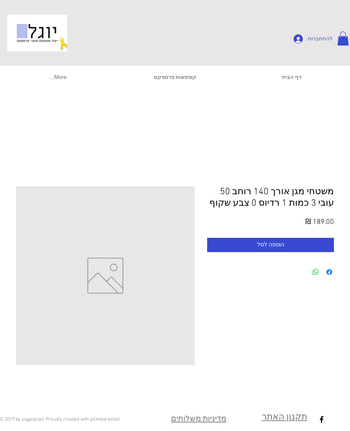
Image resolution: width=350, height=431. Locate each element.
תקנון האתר (284, 417)
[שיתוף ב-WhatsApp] (315, 272)
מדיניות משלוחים (198, 419)
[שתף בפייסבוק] (329, 272)
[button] (343, 38)
